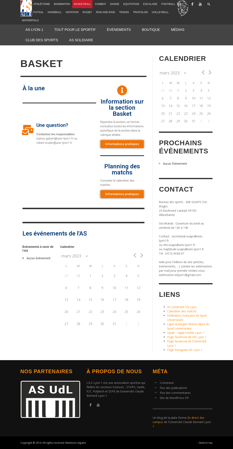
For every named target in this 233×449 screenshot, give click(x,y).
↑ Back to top (205, 442)
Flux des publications (173, 388)
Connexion (167, 383)
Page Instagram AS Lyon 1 (184, 350)
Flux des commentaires (175, 393)
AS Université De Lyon (182, 307)
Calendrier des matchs (182, 311)
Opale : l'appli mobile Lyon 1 (185, 333)
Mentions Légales (75, 442)
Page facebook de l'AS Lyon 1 (187, 337)
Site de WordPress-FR (174, 398)
